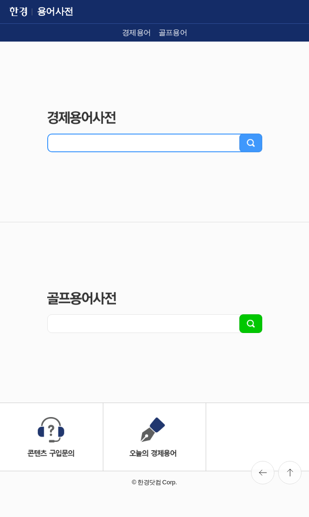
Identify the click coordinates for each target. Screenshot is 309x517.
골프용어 (172, 32)
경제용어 (136, 32)
